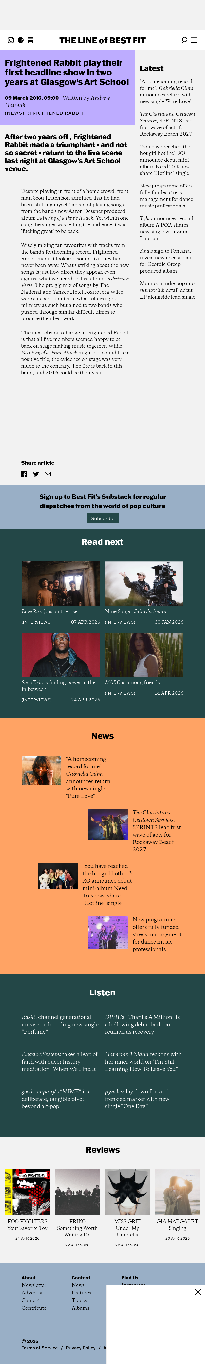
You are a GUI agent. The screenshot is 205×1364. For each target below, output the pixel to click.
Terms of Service (40, 1348)
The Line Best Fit (102, 40)
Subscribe (103, 518)
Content (81, 1278)
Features (81, 1293)
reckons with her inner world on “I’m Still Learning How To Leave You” (143, 1062)
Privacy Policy (81, 1348)
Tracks (79, 1300)
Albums (80, 1308)
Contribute (34, 1308)
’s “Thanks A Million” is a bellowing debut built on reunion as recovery (142, 1025)
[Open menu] (194, 40)
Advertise (32, 1293)
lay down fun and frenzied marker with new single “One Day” (137, 1099)
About (29, 1278)
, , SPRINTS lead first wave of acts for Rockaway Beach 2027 (167, 124)
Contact (31, 1300)
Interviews (36, 622)
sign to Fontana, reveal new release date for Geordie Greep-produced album (166, 261)
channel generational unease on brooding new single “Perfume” (60, 1025)
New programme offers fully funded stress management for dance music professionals (166, 196)
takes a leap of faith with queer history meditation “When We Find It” (60, 1062)
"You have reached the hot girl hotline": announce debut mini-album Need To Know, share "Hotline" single (165, 160)
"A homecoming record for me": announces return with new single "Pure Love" (167, 91)
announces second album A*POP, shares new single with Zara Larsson (166, 228)
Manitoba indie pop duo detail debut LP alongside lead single (167, 290)
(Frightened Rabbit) (57, 113)
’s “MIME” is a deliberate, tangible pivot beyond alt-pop (56, 1099)
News (15, 113)
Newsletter (34, 1285)
